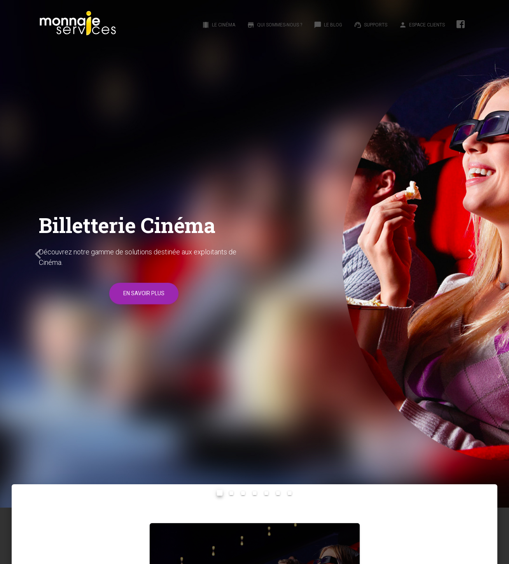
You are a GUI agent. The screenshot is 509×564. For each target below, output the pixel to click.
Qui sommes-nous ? (274, 25)
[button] (38, 254)
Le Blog (328, 25)
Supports (370, 25)
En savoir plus (143, 293)
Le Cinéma (218, 25)
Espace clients (422, 25)
